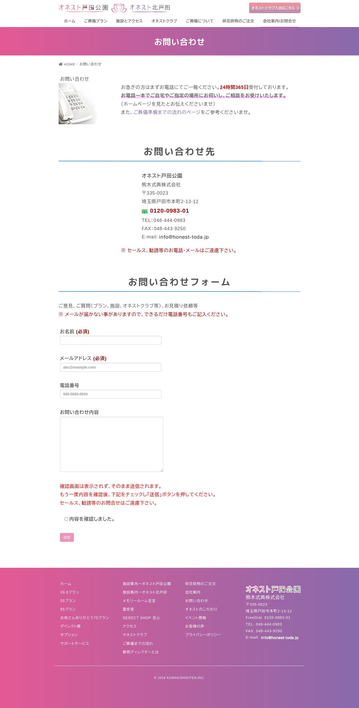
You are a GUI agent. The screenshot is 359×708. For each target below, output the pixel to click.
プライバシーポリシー (203, 635)
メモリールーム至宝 (139, 601)
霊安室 (128, 609)
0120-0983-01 (168, 210)
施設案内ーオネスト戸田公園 (147, 584)
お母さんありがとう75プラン (84, 618)
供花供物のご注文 (200, 584)
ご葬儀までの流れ (138, 644)
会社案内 (193, 592)
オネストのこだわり (201, 609)
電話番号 (110, 390)
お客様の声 (195, 626)
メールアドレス (110, 363)
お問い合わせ (196, 601)
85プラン (68, 609)
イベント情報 (195, 618)
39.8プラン (70, 592)
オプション (69, 635)
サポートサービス (75, 644)
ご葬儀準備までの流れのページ (166, 112)
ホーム (65, 584)
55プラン (68, 601)
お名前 (110, 337)
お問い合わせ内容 (111, 441)
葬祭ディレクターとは (141, 652)
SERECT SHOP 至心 (141, 618)
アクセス (130, 626)
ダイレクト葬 (70, 626)
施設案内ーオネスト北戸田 (145, 592)
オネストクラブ (135, 635)
